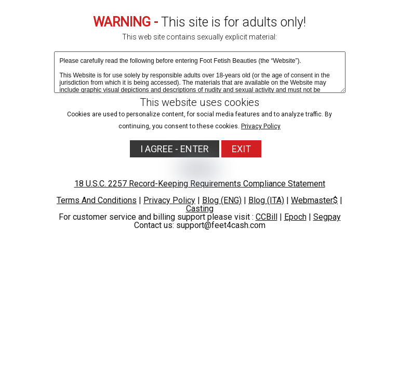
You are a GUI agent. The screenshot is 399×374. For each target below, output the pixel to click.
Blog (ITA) (266, 200)
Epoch (295, 217)
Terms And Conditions (97, 200)
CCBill (266, 217)
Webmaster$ (314, 200)
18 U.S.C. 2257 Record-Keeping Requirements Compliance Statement (199, 184)
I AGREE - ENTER (174, 148)
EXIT (241, 148)
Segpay (327, 217)
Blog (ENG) (222, 200)
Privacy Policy (261, 126)
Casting (200, 208)
